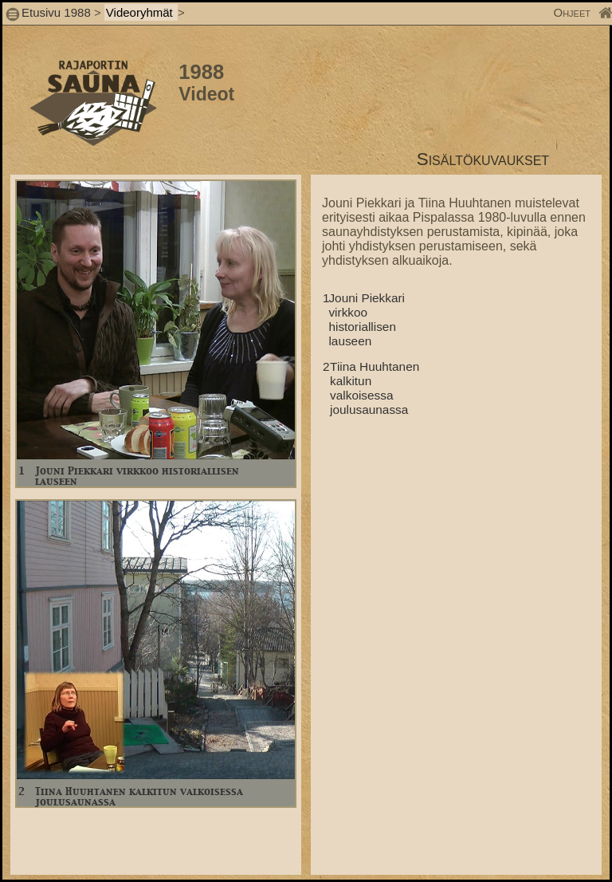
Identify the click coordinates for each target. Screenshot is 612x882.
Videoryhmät (141, 12)
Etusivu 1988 (56, 12)
